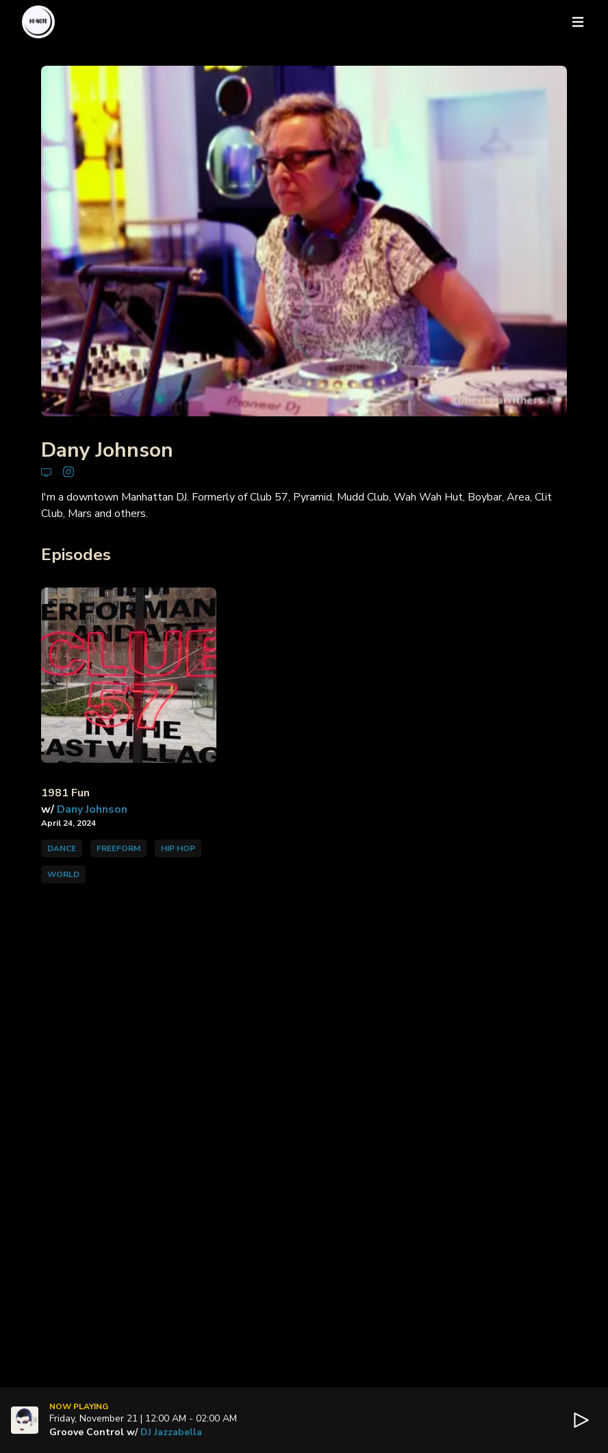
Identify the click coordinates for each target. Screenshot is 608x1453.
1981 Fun (65, 792)
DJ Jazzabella (171, 1432)
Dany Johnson (92, 809)
